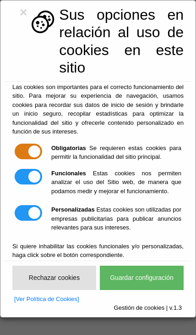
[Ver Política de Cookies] (46, 299)
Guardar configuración (142, 277)
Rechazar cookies (54, 277)
